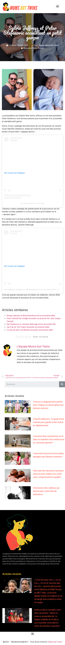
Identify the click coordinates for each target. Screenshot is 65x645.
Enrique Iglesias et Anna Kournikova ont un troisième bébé (31, 315)
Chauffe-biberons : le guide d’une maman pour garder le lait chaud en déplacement (48, 422)
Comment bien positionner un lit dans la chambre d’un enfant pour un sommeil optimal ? (48, 439)
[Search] (62, 384)
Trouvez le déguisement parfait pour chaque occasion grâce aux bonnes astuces (48, 404)
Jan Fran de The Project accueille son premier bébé (28, 327)
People (41, 48)
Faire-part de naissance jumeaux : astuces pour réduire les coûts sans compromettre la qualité (49, 473)
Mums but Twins (30, 48)
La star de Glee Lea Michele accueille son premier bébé (30, 330)
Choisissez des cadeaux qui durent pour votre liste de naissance (46, 491)
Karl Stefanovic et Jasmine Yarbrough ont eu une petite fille (31, 324)
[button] (58, 6)
